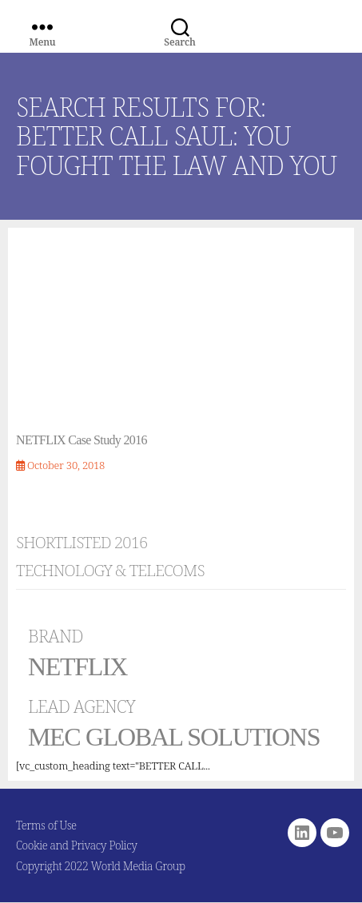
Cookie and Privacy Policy (76, 845)
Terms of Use (46, 825)
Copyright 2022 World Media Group (100, 865)
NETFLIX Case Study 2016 (81, 440)
